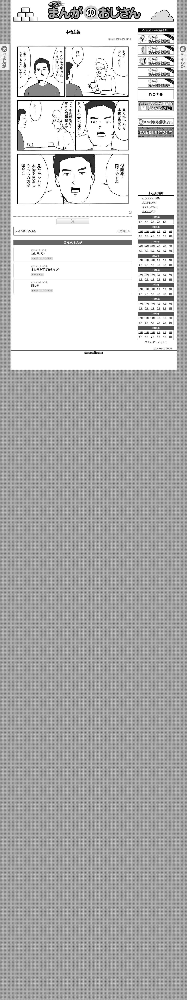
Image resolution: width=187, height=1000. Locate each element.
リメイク (146, 211)
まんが (145, 202)
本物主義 (73, 32)
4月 (146, 222)
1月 (164, 222)
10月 (152, 231)
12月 (140, 231)
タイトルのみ (148, 207)
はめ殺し (122, 231)
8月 (164, 231)
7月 (170, 231)
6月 (140, 236)
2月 (158, 222)
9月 (158, 231)
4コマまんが (148, 198)
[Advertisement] (93, 306)
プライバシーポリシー (156, 342)
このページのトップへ (163, 348)
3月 (152, 222)
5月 (140, 222)
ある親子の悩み (27, 231)
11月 (146, 231)
